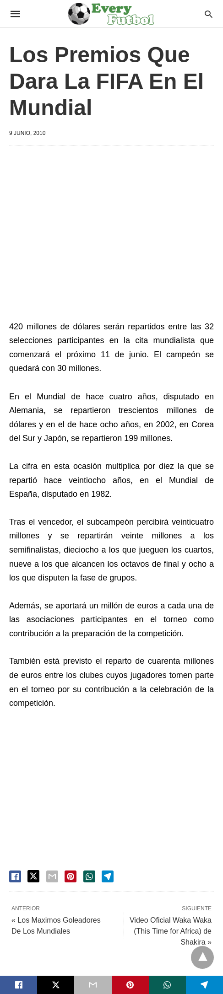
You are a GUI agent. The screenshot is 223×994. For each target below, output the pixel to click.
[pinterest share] (70, 876)
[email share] (52, 876)
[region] (116, 230)
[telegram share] (108, 876)
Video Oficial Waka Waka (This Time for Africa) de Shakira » (171, 931)
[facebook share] (15, 876)
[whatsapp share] (89, 876)
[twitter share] (33, 876)
